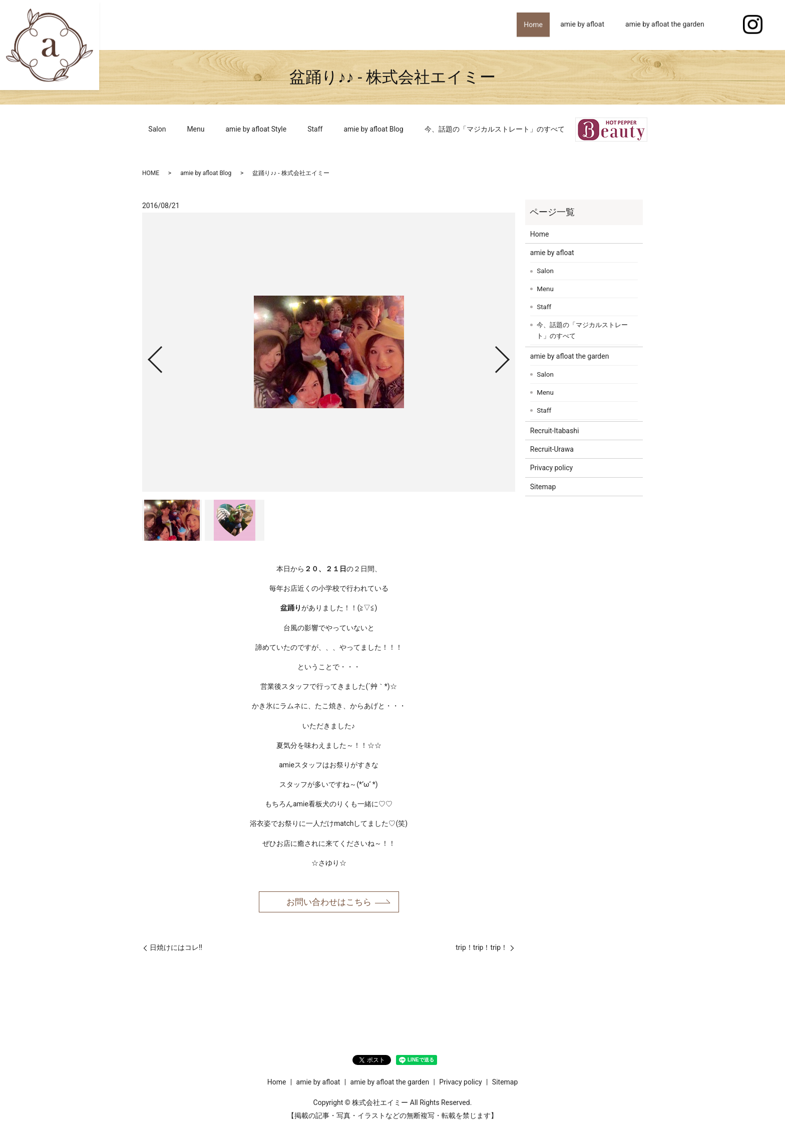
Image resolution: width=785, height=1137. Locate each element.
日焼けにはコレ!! (176, 949)
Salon (157, 129)
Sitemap (543, 487)
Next (510, 355)
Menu (195, 129)
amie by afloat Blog (373, 129)
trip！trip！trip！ (482, 949)
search (725, 25)
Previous (146, 355)
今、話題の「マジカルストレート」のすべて (495, 129)
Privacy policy (551, 468)
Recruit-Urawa (552, 449)
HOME (150, 173)
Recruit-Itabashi (554, 431)
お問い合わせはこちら (329, 902)
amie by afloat (582, 25)
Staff (314, 129)
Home (530, 25)
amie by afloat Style (256, 129)
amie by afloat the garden (664, 25)
